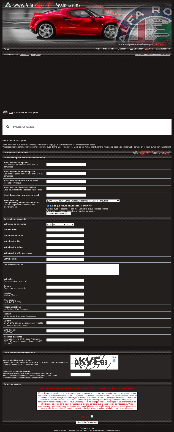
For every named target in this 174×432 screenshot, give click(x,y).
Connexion (24, 54)
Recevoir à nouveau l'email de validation (152, 54)
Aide (98, 49)
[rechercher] (86, 127)
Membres (123, 49)
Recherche (109, 49)
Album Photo (164, 49)
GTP (11, 112)
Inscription (35, 54)
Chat (151, 49)
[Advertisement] (87, 84)
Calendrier (138, 49)
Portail (6, 49)
